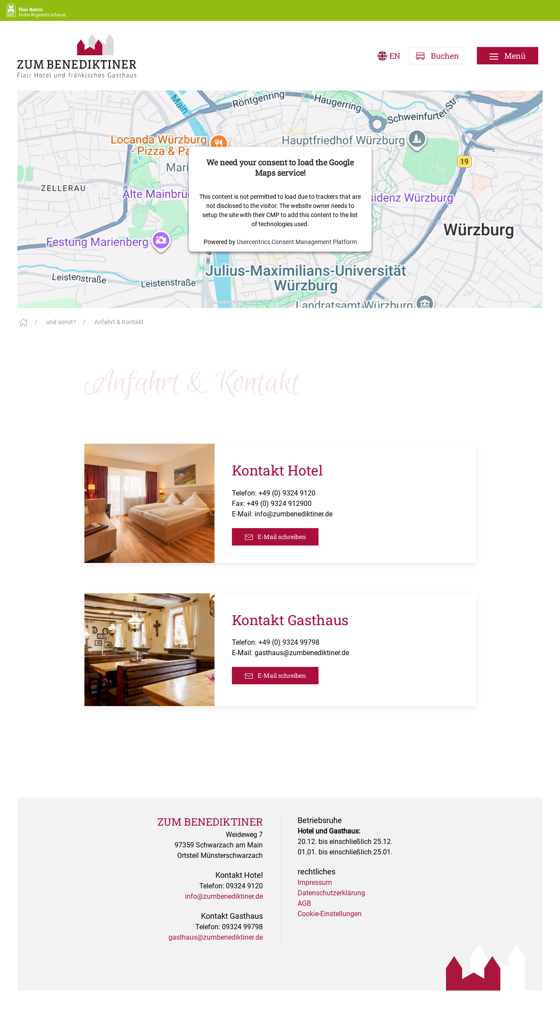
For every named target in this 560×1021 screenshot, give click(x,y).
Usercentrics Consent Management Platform (297, 241)
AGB (304, 903)
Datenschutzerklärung (331, 893)
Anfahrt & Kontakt (119, 321)
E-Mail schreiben (275, 537)
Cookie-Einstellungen (330, 914)
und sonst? (61, 321)
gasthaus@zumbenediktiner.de (302, 653)
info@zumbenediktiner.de (293, 514)
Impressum (315, 882)
